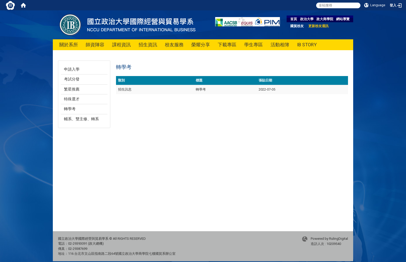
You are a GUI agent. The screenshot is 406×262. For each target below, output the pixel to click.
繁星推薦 (71, 89)
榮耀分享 (200, 44)
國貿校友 (297, 26)
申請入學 (71, 69)
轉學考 (70, 109)
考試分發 (71, 79)
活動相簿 (280, 44)
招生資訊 (148, 44)
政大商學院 (324, 19)
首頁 (293, 19)
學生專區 (253, 44)
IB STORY (307, 44)
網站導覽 (343, 19)
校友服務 (174, 44)
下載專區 (227, 44)
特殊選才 (71, 99)
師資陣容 (95, 44)
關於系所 (68, 44)
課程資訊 (121, 44)
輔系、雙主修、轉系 (81, 119)
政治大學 (307, 19)
